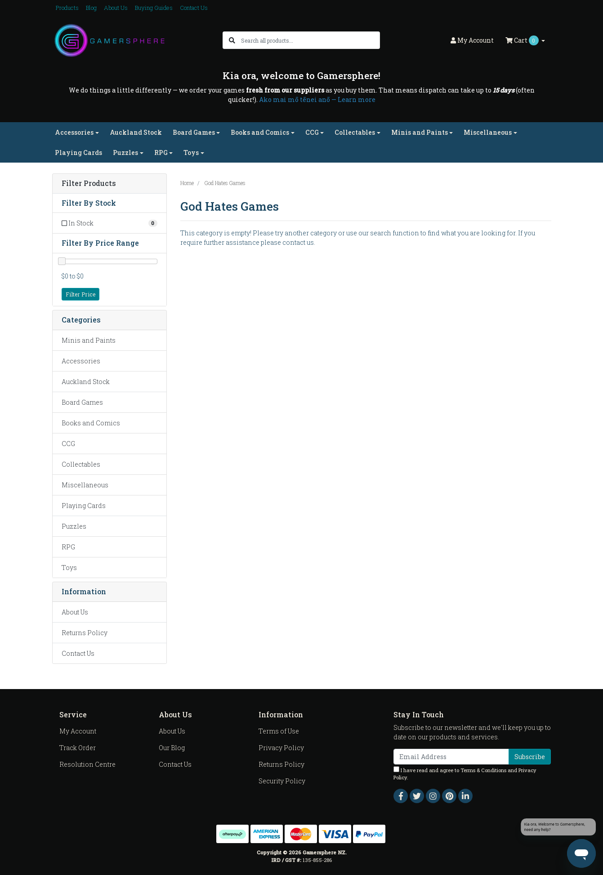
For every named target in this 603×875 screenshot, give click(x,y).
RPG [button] (161, 152)
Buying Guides (154, 8)
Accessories (81, 361)
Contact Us (194, 8)
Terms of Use (279, 731)
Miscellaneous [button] (488, 132)
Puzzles (74, 526)
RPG (68, 547)
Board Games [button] (194, 132)
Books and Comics (91, 423)
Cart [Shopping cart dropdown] (522, 40)
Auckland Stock (136, 132)
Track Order (77, 747)
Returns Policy (84, 632)
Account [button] (472, 40)
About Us (116, 8)
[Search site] (232, 40)
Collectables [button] (355, 132)
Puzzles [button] (125, 152)
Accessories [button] (74, 132)
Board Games (82, 402)
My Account (77, 731)
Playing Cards (78, 152)
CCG (68, 443)
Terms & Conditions (483, 770)
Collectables (81, 464)
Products (67, 8)
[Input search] (310, 40)
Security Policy (282, 781)
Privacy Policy (281, 747)
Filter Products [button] (89, 183)
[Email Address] (451, 757)
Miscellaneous (85, 485)
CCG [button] (312, 132)
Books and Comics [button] (260, 132)
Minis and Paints (89, 340)
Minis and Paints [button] (419, 132)
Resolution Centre (87, 764)
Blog (91, 8)
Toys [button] (191, 152)
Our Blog (172, 747)
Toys (69, 567)
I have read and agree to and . (464, 773)
